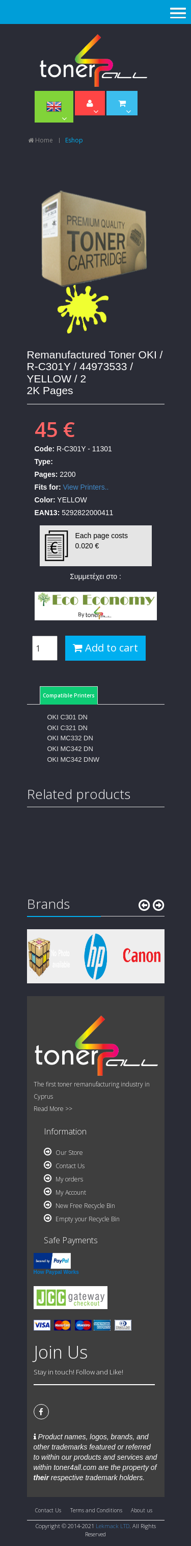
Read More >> (53, 1108)
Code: (45, 449)
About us (141, 1510)
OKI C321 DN (67, 728)
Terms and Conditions (96, 1510)
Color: (45, 500)
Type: (44, 461)
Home (40, 140)
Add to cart (105, 648)
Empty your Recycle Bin (82, 1219)
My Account (65, 1192)
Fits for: (48, 487)
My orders (63, 1179)
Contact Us (64, 1166)
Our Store (63, 1152)
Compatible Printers (69, 695)
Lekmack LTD (112, 1526)
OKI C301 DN (67, 717)
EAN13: (47, 513)
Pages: (46, 474)
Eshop (74, 140)
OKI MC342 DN (70, 749)
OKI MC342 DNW (73, 759)
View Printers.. (86, 487)
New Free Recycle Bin (79, 1205)
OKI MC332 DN (70, 738)
